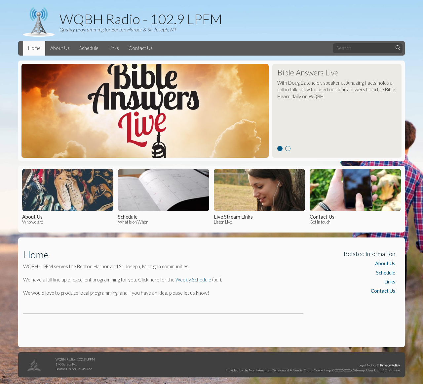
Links (113, 48)
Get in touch (355, 197)
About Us (60, 48)
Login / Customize (387, 370)
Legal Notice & (379, 365)
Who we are (67, 197)
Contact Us (141, 48)
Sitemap (359, 370)
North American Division (266, 370)
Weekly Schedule (193, 279)
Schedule (88, 48)
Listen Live (259, 197)
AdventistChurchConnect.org (310, 370)
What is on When (163, 197)
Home (34, 48)
